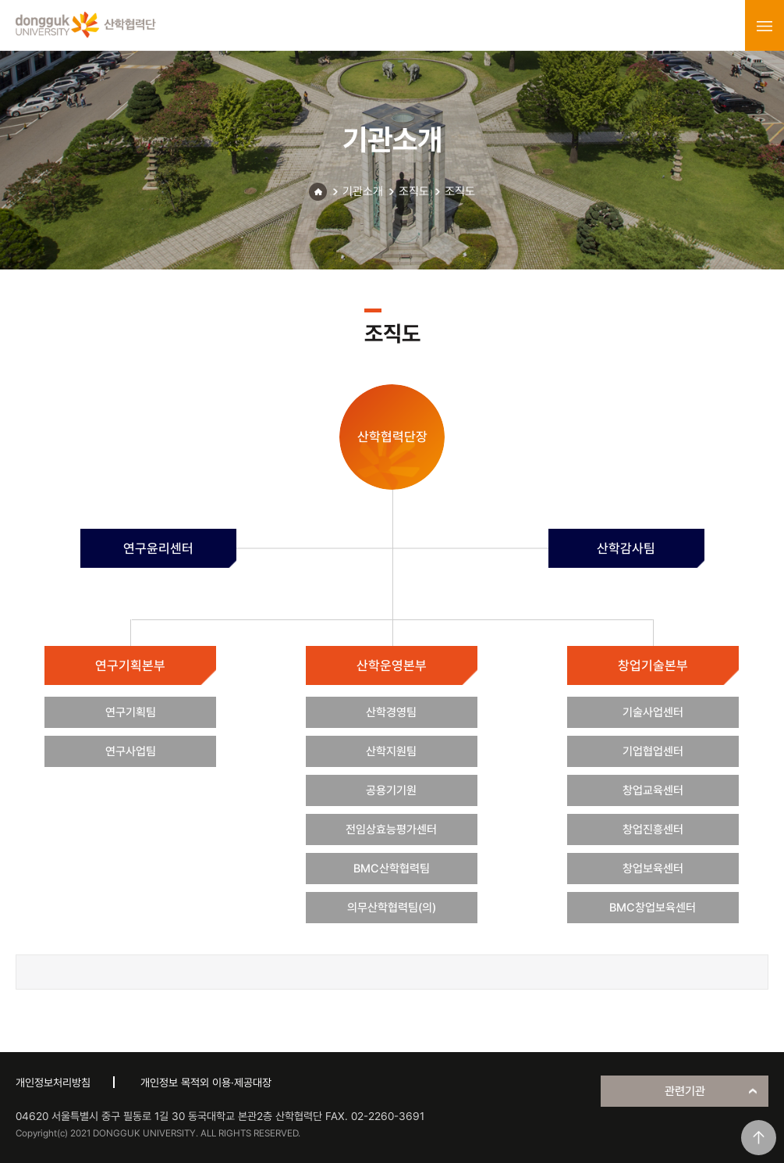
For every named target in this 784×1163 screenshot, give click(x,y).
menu (764, 25)
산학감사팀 (626, 548)
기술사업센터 (653, 712)
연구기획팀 (130, 712)
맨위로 (758, 1137)
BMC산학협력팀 (391, 869)
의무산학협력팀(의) (391, 908)
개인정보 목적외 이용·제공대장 (205, 1082)
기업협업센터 (653, 751)
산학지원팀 (391, 751)
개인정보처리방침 (53, 1082)
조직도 (414, 191)
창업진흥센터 (653, 829)
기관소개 (362, 191)
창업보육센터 (653, 869)
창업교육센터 (653, 790)
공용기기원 (391, 790)
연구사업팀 (130, 751)
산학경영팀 (391, 712)
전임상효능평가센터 (391, 829)
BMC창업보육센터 (652, 908)
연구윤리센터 (158, 548)
